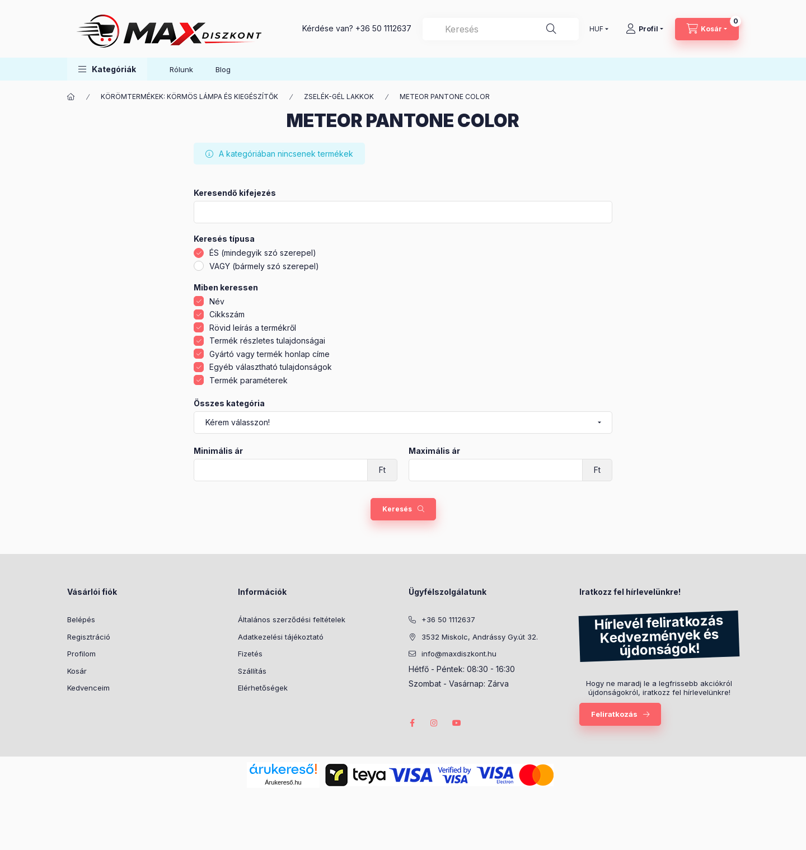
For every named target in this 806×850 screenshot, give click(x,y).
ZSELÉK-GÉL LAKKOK (339, 96)
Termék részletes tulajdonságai (267, 340)
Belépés (81, 619)
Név (216, 301)
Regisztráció (88, 636)
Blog (223, 69)
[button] (107, 69)
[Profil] (644, 29)
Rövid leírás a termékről (252, 327)
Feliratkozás (614, 714)
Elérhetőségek (263, 687)
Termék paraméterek (248, 380)
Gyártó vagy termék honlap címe (269, 354)
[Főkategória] (71, 97)
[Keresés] (551, 29)
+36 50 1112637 (383, 28)
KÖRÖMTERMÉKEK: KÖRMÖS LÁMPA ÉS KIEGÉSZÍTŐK (189, 96)
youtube (457, 723)
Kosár (77, 670)
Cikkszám (227, 314)
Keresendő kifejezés (235, 193)
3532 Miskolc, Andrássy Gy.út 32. (479, 636)
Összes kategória (229, 403)
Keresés (397, 509)
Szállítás (252, 670)
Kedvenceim (88, 687)
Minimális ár (218, 451)
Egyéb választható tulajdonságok (270, 367)
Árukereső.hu (283, 782)
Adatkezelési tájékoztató (281, 636)
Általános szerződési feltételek (291, 619)
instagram (434, 723)
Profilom (81, 653)
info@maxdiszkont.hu (458, 653)
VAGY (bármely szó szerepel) (264, 266)
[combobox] (501, 29)
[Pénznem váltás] (596, 29)
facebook (412, 723)
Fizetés (250, 653)
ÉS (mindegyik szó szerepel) (262, 252)
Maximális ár (434, 451)
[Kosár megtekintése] (707, 29)
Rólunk (181, 69)
